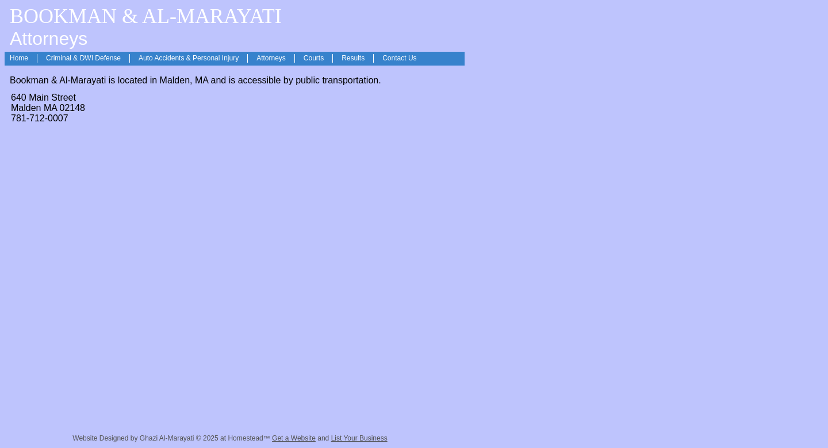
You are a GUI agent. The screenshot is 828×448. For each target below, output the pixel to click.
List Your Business (359, 438)
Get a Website (294, 438)
